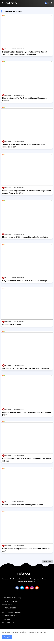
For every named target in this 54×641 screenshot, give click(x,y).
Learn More (43, 632)
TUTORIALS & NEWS (11, 601)
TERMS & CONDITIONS (12, 612)
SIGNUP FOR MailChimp (12, 598)
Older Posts (47, 561)
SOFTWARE (8, 604)
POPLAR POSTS (10, 608)
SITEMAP (7, 619)
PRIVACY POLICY (10, 616)
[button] (52, 3)
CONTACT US (9, 622)
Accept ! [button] (7, 637)
